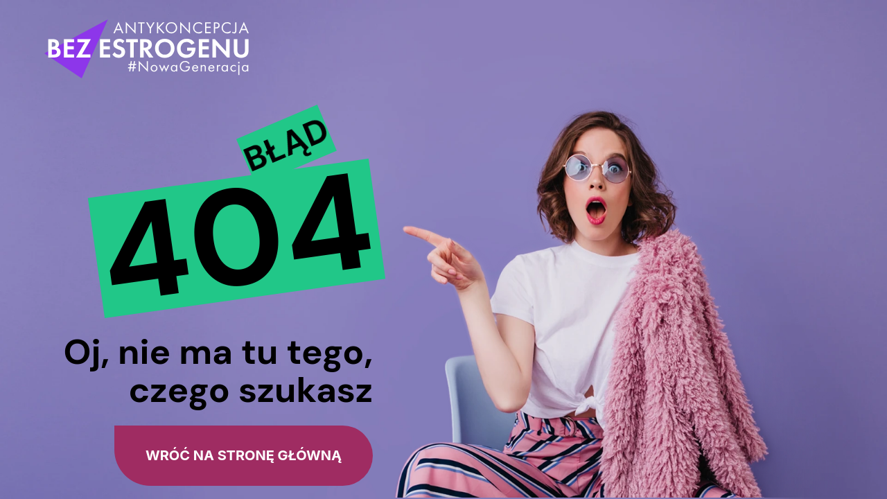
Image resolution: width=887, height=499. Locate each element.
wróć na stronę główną (244, 455)
